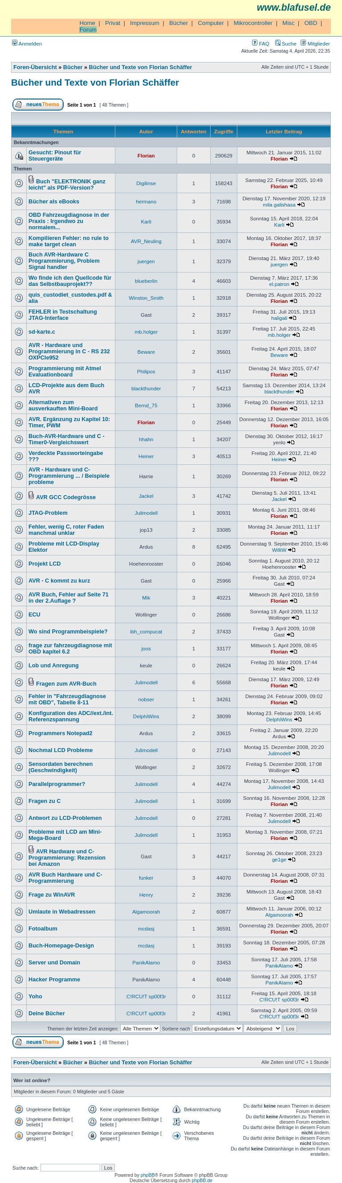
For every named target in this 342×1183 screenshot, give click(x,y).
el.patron (279, 284)
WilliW (279, 550)
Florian (146, 155)
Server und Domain (54, 963)
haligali (279, 318)
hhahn (146, 439)
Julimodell (146, 513)
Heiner (146, 456)
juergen (146, 261)
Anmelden (27, 43)
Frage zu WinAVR (51, 895)
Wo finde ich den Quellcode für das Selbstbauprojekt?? (69, 281)
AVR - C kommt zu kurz (59, 581)
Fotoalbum (42, 929)
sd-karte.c (41, 332)
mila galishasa (279, 204)
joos (146, 648)
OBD (310, 23)
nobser (146, 699)
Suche (286, 43)
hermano (146, 201)
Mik (146, 597)
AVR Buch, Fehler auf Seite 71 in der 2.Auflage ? (68, 598)
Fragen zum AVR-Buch (66, 684)
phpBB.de (202, 1180)
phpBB (148, 1175)
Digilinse (146, 183)
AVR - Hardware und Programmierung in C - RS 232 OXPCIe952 (69, 351)
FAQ (260, 43)
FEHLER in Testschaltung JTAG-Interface (62, 315)
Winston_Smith (146, 298)
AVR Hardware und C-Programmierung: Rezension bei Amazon (67, 857)
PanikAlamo (146, 962)
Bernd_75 (146, 405)
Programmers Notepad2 (60, 733)
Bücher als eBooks (53, 202)
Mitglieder (315, 43)
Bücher (178, 23)
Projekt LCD (44, 564)
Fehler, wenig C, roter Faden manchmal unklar (66, 530)
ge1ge (279, 859)
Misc (288, 23)
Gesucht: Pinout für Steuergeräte (54, 155)
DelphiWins (146, 716)
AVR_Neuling (146, 241)
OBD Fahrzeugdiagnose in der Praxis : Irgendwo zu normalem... (68, 221)
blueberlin (146, 281)
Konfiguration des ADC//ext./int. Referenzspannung (70, 716)
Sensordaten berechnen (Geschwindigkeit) (60, 767)
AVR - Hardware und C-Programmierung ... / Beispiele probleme (69, 476)
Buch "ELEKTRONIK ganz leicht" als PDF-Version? (67, 184)
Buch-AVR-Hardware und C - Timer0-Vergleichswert (66, 439)
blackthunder (146, 388)
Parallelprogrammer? (56, 784)
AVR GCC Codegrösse (66, 497)
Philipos (146, 371)
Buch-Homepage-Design (61, 946)
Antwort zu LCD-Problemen (65, 818)
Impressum (144, 23)
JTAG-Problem (48, 513)
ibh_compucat (146, 631)
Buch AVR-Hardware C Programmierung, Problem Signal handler (64, 261)
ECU (34, 615)
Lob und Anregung (53, 665)
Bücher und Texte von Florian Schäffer (140, 67)
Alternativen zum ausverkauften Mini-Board (63, 405)
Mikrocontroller (253, 23)
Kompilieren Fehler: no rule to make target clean (68, 241)
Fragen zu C (44, 801)
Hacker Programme (54, 979)
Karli (146, 221)
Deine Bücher (46, 1013)
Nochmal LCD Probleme (60, 750)
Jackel (146, 496)
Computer (211, 23)
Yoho (35, 996)
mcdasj (146, 928)
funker (146, 878)
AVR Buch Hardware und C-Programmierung (65, 878)
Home (87, 23)
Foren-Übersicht (35, 67)
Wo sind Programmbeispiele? (68, 632)
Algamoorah (146, 911)
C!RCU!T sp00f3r (146, 996)
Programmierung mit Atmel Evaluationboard (64, 371)
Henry (146, 895)
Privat (112, 23)
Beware (146, 352)
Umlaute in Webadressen (61, 912)
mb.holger (146, 332)
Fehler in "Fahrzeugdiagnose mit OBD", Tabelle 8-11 (67, 699)
